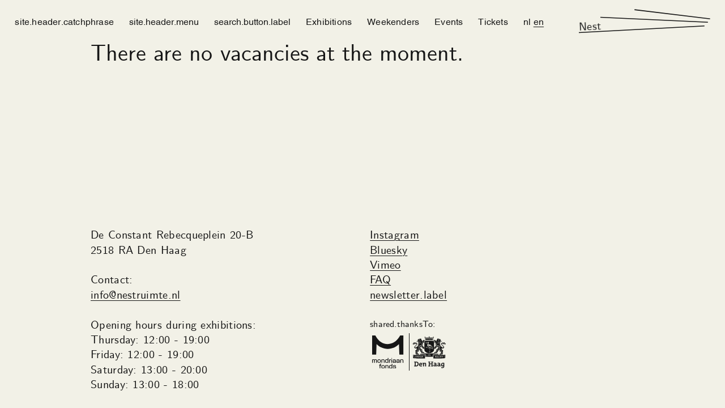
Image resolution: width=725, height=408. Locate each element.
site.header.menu (164, 21)
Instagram (394, 235)
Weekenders (393, 21)
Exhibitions (329, 21)
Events (448, 21)
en (539, 21)
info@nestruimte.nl (136, 295)
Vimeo (385, 265)
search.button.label (252, 21)
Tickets (493, 21)
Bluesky (388, 250)
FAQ (380, 280)
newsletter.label (408, 295)
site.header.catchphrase (64, 21)
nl (527, 21)
